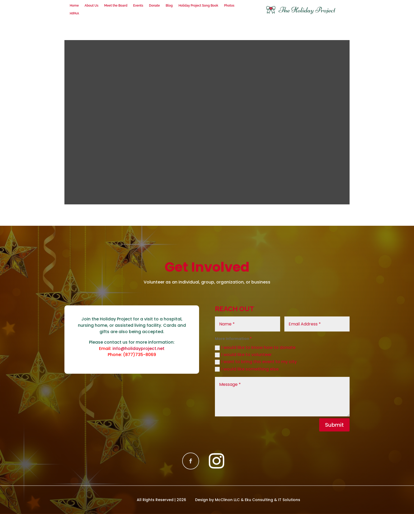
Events (138, 5)
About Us (91, 5)
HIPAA (74, 13)
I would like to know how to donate (255, 347)
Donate (154, 5)
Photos (229, 5)
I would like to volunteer (243, 355)
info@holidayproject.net (138, 348)
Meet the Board (116, 5)
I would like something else (247, 369)
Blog (169, 5)
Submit (334, 425)
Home (74, 5)
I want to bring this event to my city (256, 362)
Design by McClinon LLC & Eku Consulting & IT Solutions (247, 499)
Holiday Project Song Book (198, 5)
